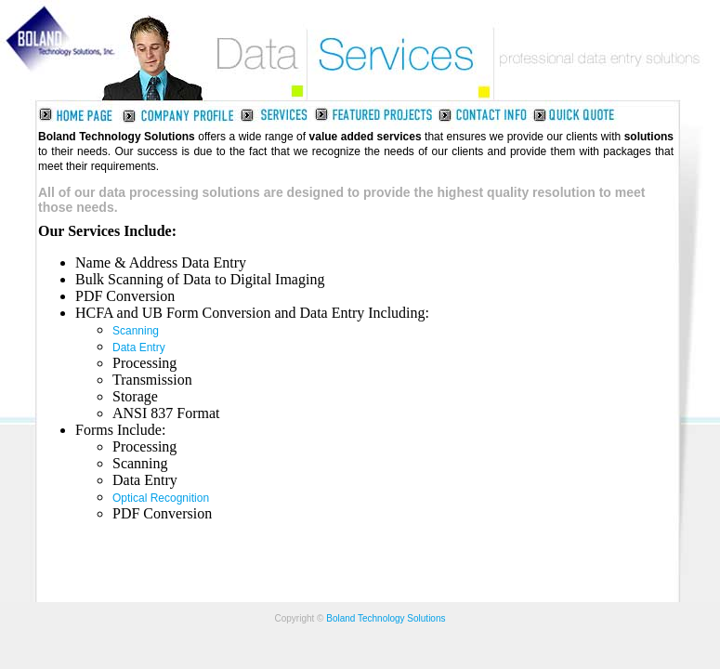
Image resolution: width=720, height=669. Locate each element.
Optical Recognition (160, 498)
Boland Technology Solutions (385, 618)
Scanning (135, 330)
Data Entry (138, 347)
